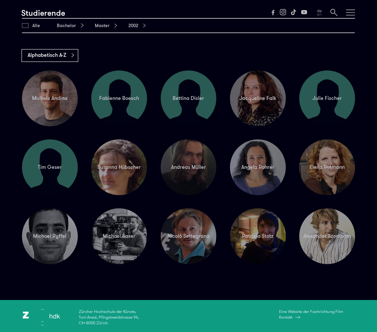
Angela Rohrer (257, 167)
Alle (36, 25)
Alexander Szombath (327, 236)
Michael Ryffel (49, 236)
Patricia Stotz (257, 236)
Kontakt (286, 317)
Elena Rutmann (327, 167)
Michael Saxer (119, 236)
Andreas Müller (188, 167)
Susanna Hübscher (119, 167)
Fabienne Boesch (119, 98)
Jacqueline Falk (257, 98)
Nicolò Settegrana (188, 236)
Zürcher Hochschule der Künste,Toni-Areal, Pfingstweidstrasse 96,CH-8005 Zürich (109, 317)
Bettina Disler (188, 98)
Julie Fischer (327, 98)
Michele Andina (49, 98)
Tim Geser (50, 167)
